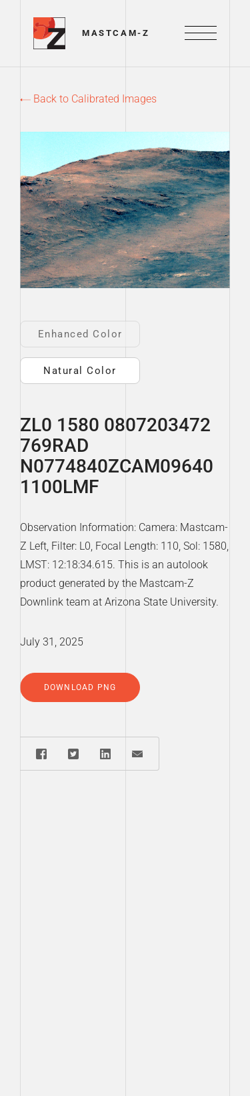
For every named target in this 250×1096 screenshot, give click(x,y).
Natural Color (80, 371)
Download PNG (80, 687)
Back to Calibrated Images (88, 98)
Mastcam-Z (115, 33)
